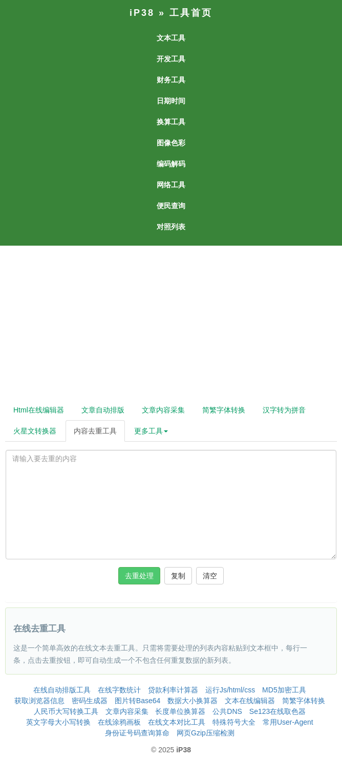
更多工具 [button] (151, 431)
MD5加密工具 (284, 690)
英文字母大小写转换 (58, 722)
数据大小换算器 (192, 701)
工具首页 (190, 13)
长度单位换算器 (180, 711)
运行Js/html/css (230, 690)
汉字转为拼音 (284, 410)
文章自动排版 (102, 410)
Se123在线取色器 (277, 711)
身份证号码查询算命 (137, 733)
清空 (210, 576)
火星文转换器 (34, 431)
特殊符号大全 (233, 722)
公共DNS (227, 711)
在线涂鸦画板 (119, 722)
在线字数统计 (119, 690)
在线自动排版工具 (62, 690)
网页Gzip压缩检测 (205, 733)
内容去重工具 (95, 431)
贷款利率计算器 (173, 690)
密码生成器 (90, 701)
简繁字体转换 (223, 410)
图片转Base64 (137, 701)
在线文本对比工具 (176, 722)
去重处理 (139, 576)
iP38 (142, 13)
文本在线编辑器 (250, 701)
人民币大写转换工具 (66, 711)
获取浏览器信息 (39, 701)
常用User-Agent (288, 722)
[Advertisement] (170, 322)
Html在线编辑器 (38, 410)
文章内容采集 (163, 410)
